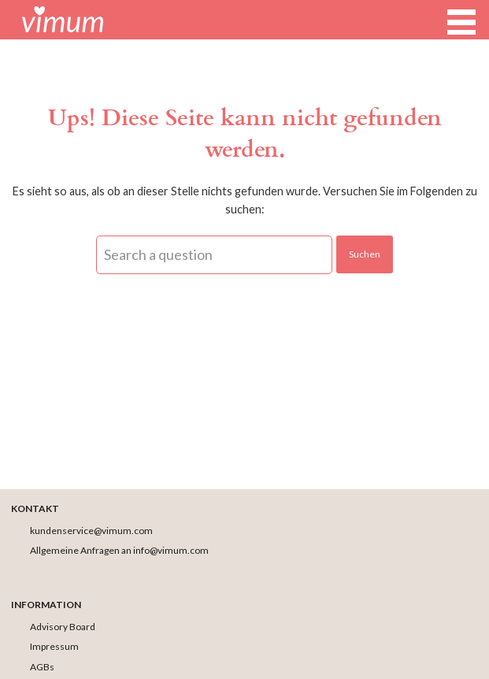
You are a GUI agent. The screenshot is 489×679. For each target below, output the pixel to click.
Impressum (54, 646)
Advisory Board (62, 627)
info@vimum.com (171, 550)
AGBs (42, 667)
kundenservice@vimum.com (91, 530)
